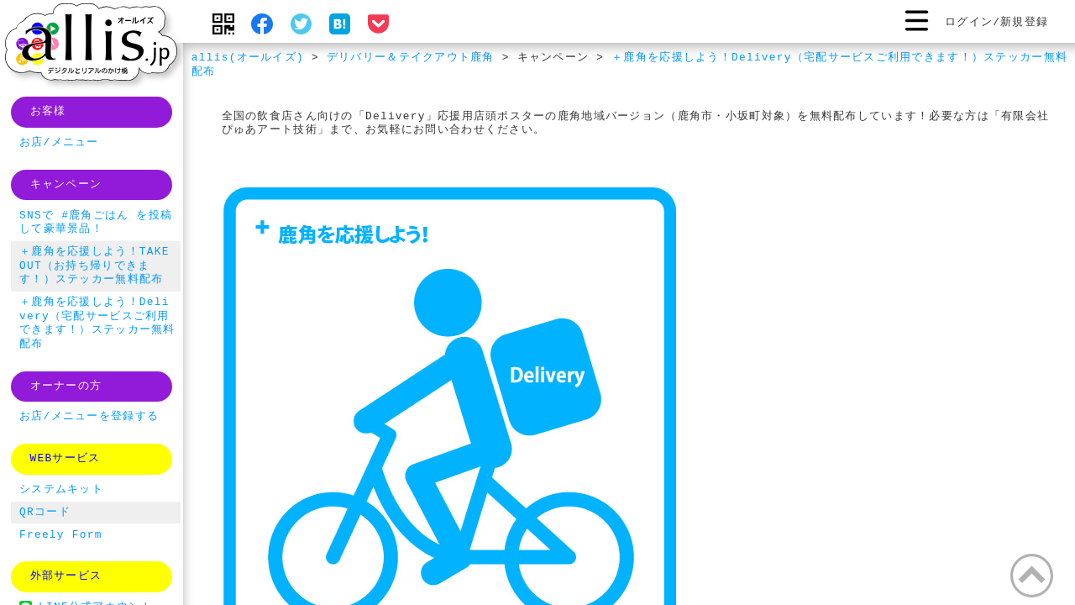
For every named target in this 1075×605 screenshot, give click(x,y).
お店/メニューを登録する (89, 416)
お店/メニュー (59, 142)
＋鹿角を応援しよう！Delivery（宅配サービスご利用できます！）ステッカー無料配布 (629, 65)
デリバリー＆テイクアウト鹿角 (411, 58)
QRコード (45, 512)
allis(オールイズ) (247, 58)
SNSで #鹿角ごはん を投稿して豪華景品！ (95, 223)
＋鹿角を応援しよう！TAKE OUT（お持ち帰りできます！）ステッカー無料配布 (94, 266)
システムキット (61, 489)
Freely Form (60, 535)
